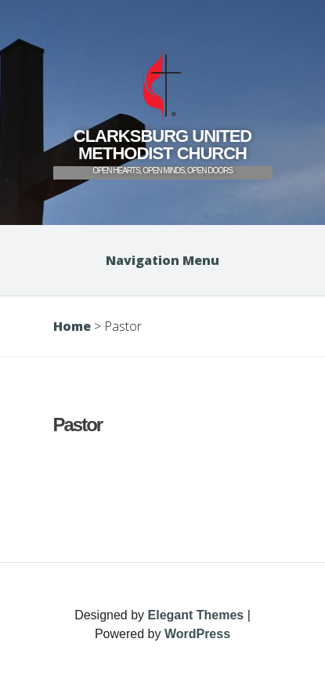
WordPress (197, 634)
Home (72, 326)
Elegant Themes (196, 615)
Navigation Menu (162, 260)
